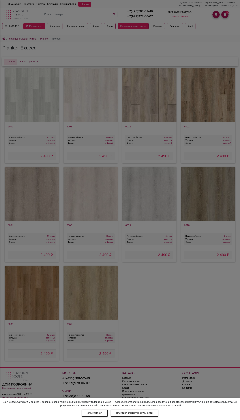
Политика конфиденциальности (134, 413)
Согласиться (94, 413)
